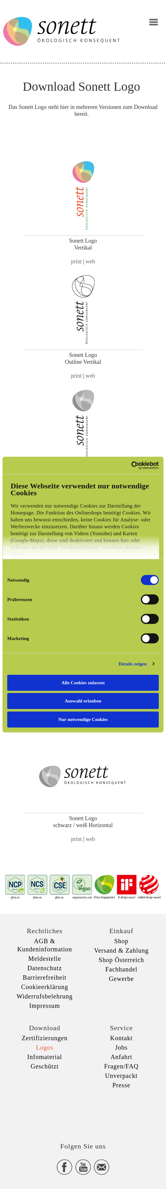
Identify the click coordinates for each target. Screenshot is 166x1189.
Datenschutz (44, 968)
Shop (121, 941)
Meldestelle (44, 958)
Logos (44, 1047)
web (90, 261)
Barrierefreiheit (44, 977)
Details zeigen (133, 663)
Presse (121, 1085)
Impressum (44, 1005)
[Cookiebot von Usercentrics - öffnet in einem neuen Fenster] (131, 465)
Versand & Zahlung (121, 950)
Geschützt (45, 1066)
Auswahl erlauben (83, 700)
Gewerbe (121, 978)
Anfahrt (121, 1056)
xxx (83, 1109)
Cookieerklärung (44, 986)
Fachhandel (121, 969)
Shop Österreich (121, 959)
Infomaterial (44, 1056)
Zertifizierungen (45, 1038)
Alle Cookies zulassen (83, 682)
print (76, 261)
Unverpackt (121, 1075)
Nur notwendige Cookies (83, 719)
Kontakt (121, 1038)
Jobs (121, 1047)
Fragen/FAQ (121, 1066)
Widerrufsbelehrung (45, 996)
